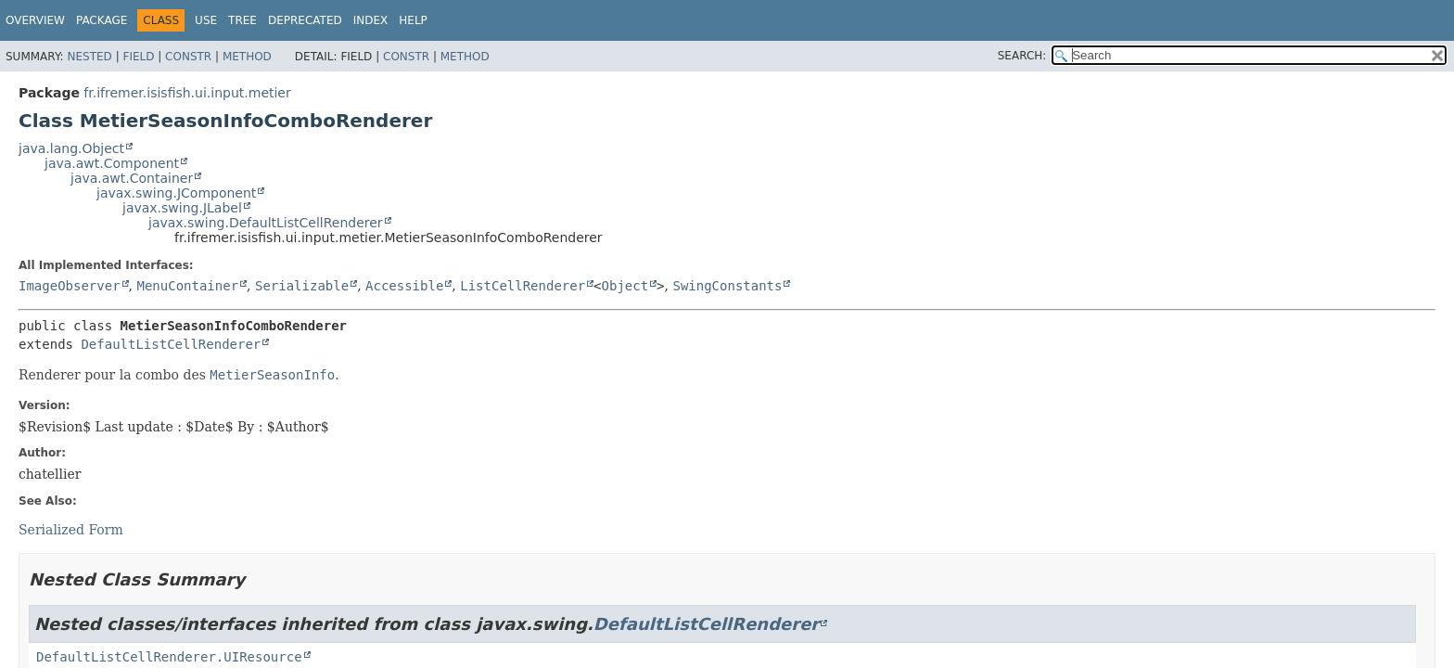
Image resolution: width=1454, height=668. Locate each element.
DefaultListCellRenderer (171, 344)
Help (413, 20)
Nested (89, 56)
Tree (242, 20)
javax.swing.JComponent (176, 193)
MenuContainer (187, 285)
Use (206, 20)
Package (101, 20)
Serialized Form (71, 529)
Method (247, 56)
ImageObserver (70, 285)
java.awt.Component (112, 163)
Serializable (302, 285)
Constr (188, 56)
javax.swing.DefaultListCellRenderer (265, 222)
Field (138, 56)
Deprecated (305, 20)
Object (625, 285)
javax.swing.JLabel (182, 207)
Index (371, 20)
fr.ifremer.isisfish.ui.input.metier (186, 92)
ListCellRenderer (522, 285)
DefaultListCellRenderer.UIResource (169, 656)
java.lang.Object (71, 148)
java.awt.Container (131, 178)
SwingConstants (727, 285)
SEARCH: (1022, 55)
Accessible (404, 285)
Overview (35, 20)
